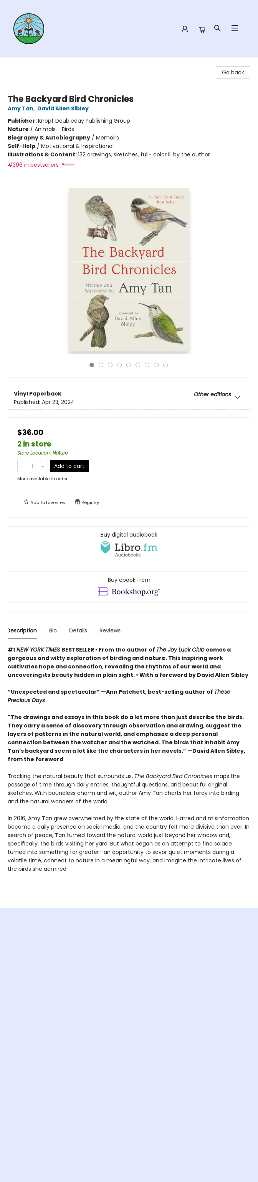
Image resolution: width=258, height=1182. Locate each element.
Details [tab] (79, 630)
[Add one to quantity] (43, 466)
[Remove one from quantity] (22, 466)
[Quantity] (32, 466)
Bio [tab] (54, 630)
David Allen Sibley (64, 108)
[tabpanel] (129, 768)
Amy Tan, (22, 108)
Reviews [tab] (111, 630)
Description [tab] (23, 630)
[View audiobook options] (129, 544)
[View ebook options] (129, 587)
